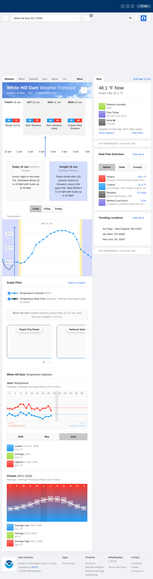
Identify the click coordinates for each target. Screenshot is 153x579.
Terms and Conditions (118, 567)
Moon (55, 79)
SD (30, 93)
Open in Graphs (76, 282)
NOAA (34, 567)
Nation (107, 167)
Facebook (136, 563)
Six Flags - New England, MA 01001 (122, 228)
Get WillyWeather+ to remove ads (117, 143)
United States (16, 93)
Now (98, 79)
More (80, 79)
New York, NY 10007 (114, 239)
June (73, 436)
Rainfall (33, 79)
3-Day (47, 208)
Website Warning (94, 571)
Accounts (90, 563)
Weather (9, 79)
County (137, 167)
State (122, 167)
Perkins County (46, 93)
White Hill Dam (60, 92)
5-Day (58, 208)
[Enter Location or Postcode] (45, 18)
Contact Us (137, 571)
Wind (22, 79)
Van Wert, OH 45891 (114, 234)
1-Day (35, 208)
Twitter (134, 567)
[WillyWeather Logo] (20, 6)
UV (64, 79)
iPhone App (68, 563)
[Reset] (70, 18)
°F (130, 18)
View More (137, 132)
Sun (45, 79)
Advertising (91, 574)
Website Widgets (94, 567)
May (47, 436)
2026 (20, 436)
